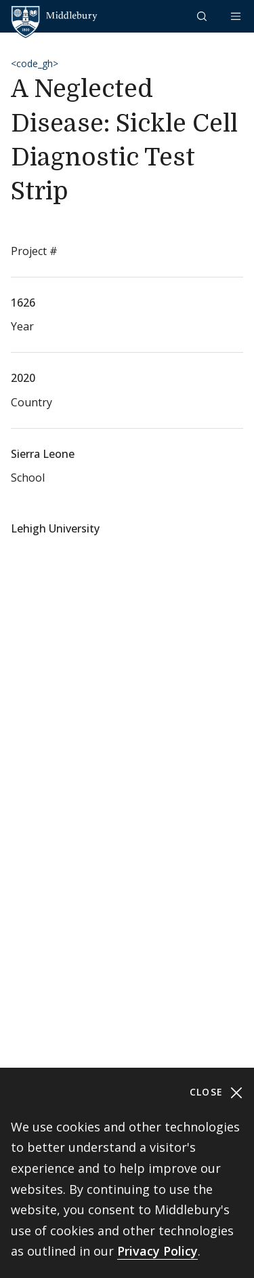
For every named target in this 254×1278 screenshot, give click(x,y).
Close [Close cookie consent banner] (216, 1092)
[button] (203, 16)
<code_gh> (34, 63)
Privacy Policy (157, 1251)
